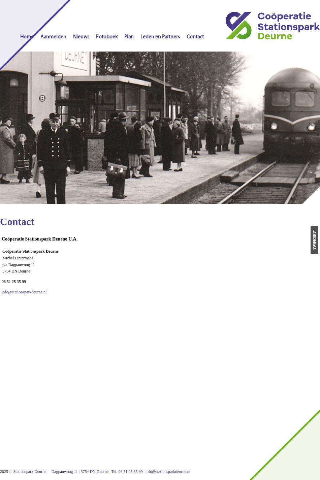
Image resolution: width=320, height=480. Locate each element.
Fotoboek (107, 37)
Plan (129, 37)
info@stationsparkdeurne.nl (24, 292)
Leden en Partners (160, 37)
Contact (195, 37)
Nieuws (81, 37)
